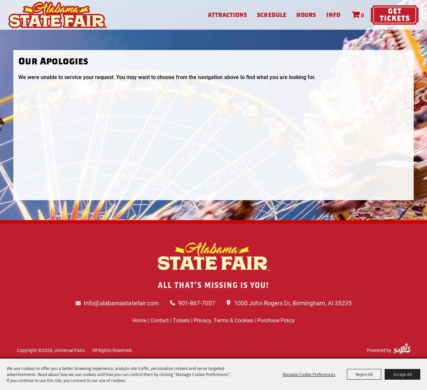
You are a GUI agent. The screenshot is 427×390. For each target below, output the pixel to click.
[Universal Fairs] (57, 14)
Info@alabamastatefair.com (121, 303)
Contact (159, 320)
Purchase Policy (276, 320)
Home (139, 320)
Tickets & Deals (395, 15)
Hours (306, 14)
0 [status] (362, 15)
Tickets (181, 320)
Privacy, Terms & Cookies (223, 320)
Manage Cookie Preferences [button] (309, 374)
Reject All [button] (364, 374)
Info (333, 14)
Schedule (271, 14)
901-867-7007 (196, 303)
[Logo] (213, 256)
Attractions (227, 14)
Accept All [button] (402, 374)
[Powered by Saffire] (402, 348)
